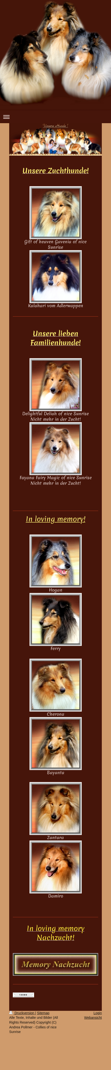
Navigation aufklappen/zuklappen (55, 117)
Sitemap (43, 1013)
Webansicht (93, 1017)
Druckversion (22, 1013)
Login (98, 1013)
